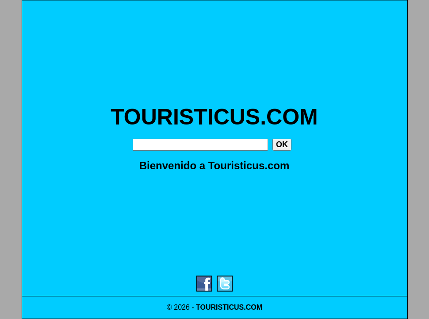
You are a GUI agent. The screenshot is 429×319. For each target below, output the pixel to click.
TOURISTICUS (220, 307)
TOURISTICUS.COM (214, 117)
